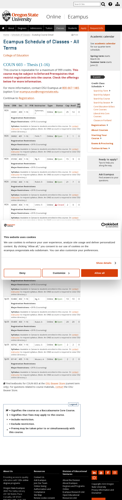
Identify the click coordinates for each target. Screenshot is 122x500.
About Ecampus (70, 483)
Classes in (102, 120)
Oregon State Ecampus (14, 488)
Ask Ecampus (40, 480)
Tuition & (100, 148)
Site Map (38, 495)
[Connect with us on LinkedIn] (95, 472)
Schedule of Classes (20, 34)
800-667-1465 (70, 88)
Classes (60, 28)
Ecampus (78, 16)
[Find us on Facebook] (108, 472)
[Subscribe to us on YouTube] (101, 472)
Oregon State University (103, 485)
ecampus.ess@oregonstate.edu (39, 91)
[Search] (103, 4)
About (11, 28)
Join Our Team (40, 483)
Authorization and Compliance (42, 490)
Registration (26, 98)
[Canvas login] (94, 480)
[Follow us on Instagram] (115, 472)
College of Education (16, 55)
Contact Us (39, 477)
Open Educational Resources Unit (71, 496)
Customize (61, 273)
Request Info (96, 28)
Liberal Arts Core (101, 115)
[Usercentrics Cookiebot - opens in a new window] (103, 225)
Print (74, 34)
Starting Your (99, 137)
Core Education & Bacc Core (104, 108)
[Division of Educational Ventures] (117, 4)
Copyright (96, 484)
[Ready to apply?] (104, 162)
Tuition (49, 28)
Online (53, 16)
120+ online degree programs (15, 482)
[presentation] (110, 4)
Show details (104, 263)
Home (6, 34)
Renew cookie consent (44, 498)
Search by (102, 90)
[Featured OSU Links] (110, 4)
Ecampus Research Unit (73, 492)
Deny (22, 273)
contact (59, 386)
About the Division (71, 480)
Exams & (102, 143)
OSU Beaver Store (55, 383)
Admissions (36, 28)
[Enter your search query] (87, 4)
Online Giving (40, 486)
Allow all (100, 273)
